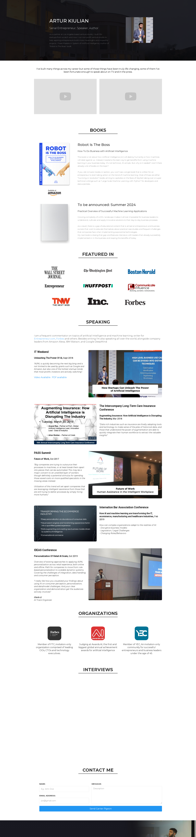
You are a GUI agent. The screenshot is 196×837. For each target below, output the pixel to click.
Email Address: (47, 796)
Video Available (42, 377)
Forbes (60, 338)
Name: (42, 784)
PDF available (59, 377)
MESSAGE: (97, 784)
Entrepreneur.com (44, 338)
